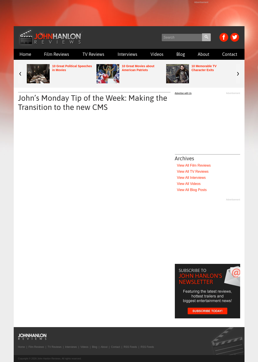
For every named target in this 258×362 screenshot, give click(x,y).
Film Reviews (56, 54)
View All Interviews (191, 177)
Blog (180, 54)
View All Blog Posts (192, 190)
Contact (229, 54)
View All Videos (189, 184)
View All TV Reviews (193, 171)
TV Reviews (93, 54)
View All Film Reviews (194, 165)
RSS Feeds (130, 346)
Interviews (127, 54)
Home (25, 54)
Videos (156, 54)
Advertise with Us (183, 93)
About (203, 54)
